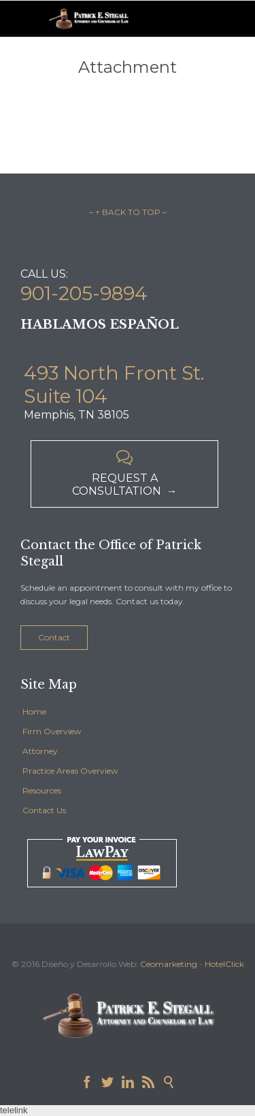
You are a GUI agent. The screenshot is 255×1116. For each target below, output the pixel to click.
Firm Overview (52, 731)
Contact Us (44, 810)
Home (34, 711)
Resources (41, 790)
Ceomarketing (168, 964)
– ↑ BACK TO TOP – (128, 212)
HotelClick (224, 964)
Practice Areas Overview (70, 771)
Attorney (40, 751)
